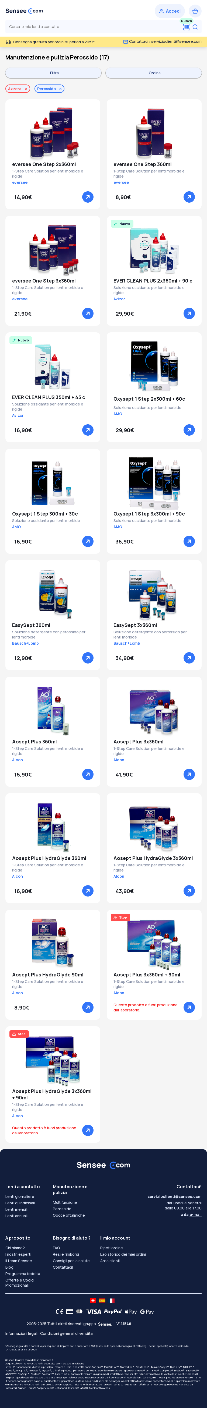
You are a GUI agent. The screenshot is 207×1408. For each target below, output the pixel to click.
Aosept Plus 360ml (34, 741)
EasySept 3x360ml (135, 625)
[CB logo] (68, 1311)
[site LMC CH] (93, 1300)
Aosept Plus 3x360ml (138, 741)
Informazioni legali (21, 1333)
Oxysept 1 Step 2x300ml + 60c (149, 399)
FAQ (56, 1247)
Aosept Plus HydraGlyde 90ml (48, 974)
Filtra (54, 72)
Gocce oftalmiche (69, 1215)
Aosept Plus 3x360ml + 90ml (146, 974)
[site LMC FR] (111, 1300)
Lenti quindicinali (20, 1202)
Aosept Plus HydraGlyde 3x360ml (153, 858)
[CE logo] (58, 1311)
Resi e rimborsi (66, 1254)
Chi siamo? (15, 1247)
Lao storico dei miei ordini (123, 1254)
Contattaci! (63, 1267)
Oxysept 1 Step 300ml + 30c (45, 513)
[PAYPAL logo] (111, 1311)
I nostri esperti (18, 1254)
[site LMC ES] (102, 1300)
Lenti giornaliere (19, 1196)
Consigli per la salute (71, 1260)
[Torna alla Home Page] (24, 11)
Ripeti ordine (111, 1247)
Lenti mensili (16, 1209)
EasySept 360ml (31, 625)
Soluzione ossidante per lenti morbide (147, 407)
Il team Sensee (18, 1260)
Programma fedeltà (22, 1273)
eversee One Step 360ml (142, 164)
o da (191, 1214)
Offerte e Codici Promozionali (19, 1283)
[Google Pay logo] (145, 1311)
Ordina (155, 72)
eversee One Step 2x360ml (44, 164)
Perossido (62, 1208)
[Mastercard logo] (78, 1311)
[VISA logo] (92, 1311)
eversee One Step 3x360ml (44, 280)
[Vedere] (88, 197)
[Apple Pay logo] (129, 1311)
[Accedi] (170, 11)
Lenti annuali (16, 1215)
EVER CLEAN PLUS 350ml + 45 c (48, 397)
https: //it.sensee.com (18, 1367)
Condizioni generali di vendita (66, 1333)
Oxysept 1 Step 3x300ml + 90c (149, 513)
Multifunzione (65, 1202)
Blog (9, 1267)
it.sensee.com (116, 1377)
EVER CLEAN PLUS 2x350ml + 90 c (152, 280)
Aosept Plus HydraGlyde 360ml (49, 858)
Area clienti (110, 1260)
